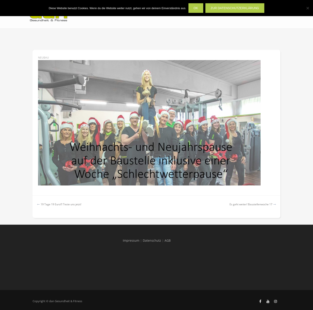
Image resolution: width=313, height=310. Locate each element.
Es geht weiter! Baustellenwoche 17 (251, 204)
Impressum (131, 240)
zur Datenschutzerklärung (235, 8)
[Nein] (307, 8)
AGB (168, 240)
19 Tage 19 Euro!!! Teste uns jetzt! (61, 204)
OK (196, 8)
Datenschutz (152, 240)
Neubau (43, 57)
